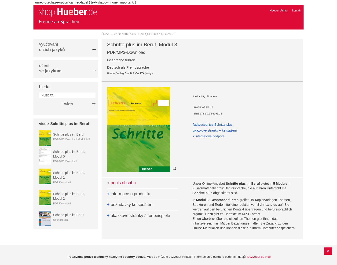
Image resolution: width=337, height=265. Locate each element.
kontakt (296, 10)
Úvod (105, 34)
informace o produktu (128, 193)
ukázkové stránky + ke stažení (215, 130)
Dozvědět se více (259, 256)
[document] (169, 257)
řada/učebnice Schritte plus (212, 124)
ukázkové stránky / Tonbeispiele (138, 215)
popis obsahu (121, 182)
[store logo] (67, 16)
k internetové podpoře (208, 136)
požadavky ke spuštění (130, 204)
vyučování (52, 47)
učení (50, 68)
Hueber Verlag (279, 10)
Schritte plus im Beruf (68, 134)
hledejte (67, 103)
